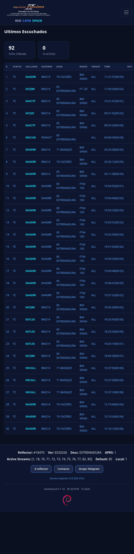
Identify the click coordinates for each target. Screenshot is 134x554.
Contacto (63, 469)
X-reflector (41, 469)
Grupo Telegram (89, 469)
